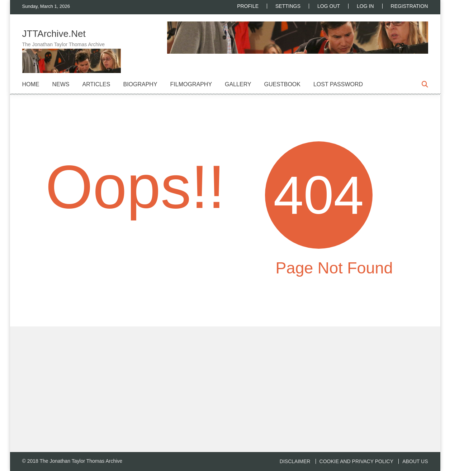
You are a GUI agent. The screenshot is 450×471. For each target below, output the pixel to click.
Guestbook (282, 84)
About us (415, 461)
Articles (96, 84)
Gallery (238, 84)
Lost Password (338, 84)
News (61, 84)
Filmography (191, 84)
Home (30, 84)
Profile (248, 6)
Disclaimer (295, 461)
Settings (287, 6)
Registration (409, 6)
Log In (365, 6)
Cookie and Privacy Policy (356, 461)
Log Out (328, 6)
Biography (140, 84)
